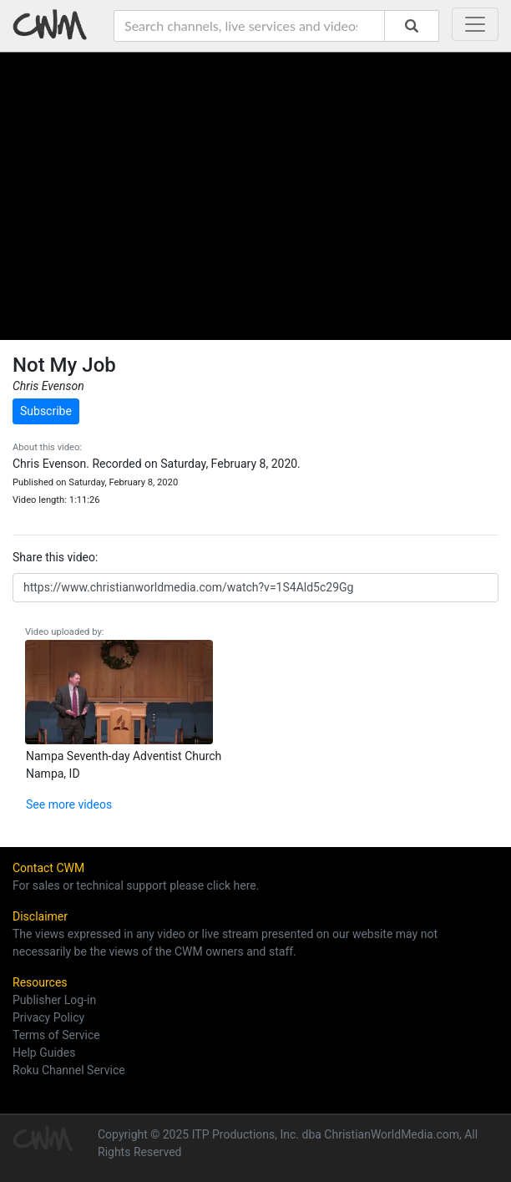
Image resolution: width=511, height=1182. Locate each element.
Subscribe (46, 411)
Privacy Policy (48, 1017)
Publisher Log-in (54, 1000)
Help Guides (44, 1052)
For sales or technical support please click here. (136, 885)
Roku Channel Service (69, 1070)
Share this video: (55, 557)
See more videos (69, 804)
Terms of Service (56, 1035)
